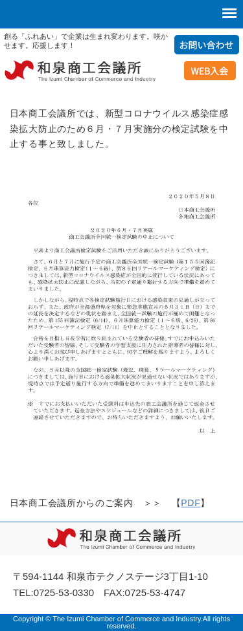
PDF (190, 503)
